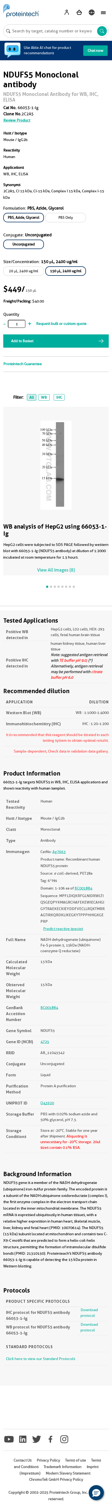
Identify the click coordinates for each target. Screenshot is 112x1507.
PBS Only (66, 217)
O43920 (47, 1103)
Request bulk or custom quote (61, 323)
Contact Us (22, 1460)
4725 (44, 1041)
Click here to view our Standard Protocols (40, 1359)
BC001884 (83, 888)
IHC (59, 397)
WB (44, 397)
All (31, 397)
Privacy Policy (48, 1460)
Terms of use (75, 1460)
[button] (96, 1492)
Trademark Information (62, 1467)
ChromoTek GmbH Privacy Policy (56, 1479)
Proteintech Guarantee (22, 364)
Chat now (95, 50)
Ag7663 (59, 852)
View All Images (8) (56, 570)
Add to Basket (22, 341)
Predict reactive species (63, 929)
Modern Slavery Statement (68, 1473)
